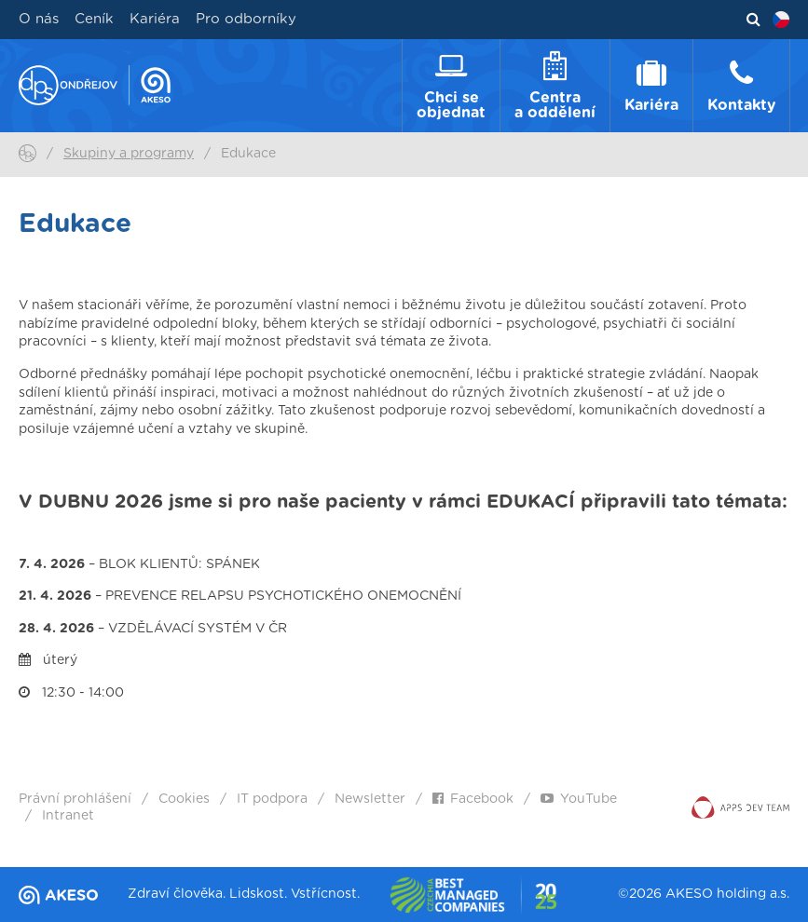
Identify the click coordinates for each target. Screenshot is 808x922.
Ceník (94, 19)
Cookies (184, 799)
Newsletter (370, 799)
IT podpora (272, 799)
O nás (39, 19)
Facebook (473, 799)
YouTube (579, 799)
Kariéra (155, 19)
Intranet (68, 815)
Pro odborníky (246, 19)
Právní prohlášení (75, 799)
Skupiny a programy (128, 153)
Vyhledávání (753, 19)
